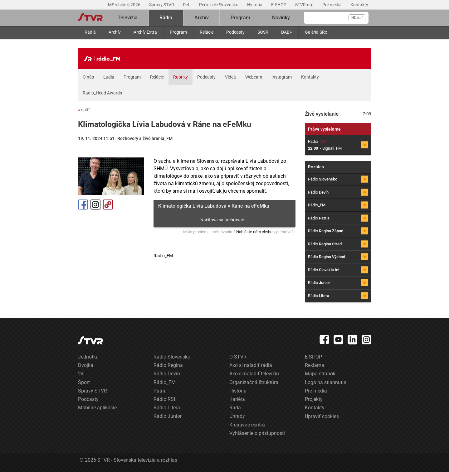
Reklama (314, 365)
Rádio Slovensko (172, 357)
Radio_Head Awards (102, 92)
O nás (88, 77)
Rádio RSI (164, 399)
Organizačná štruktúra (253, 382)
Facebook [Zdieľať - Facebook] (83, 205)
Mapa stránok (320, 374)
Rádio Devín (167, 374)
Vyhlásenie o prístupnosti (257, 433)
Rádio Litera (167, 408)
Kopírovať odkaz (108, 205)
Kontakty (359, 4)
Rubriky (180, 77)
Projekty (314, 399)
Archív (115, 32)
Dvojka (85, 365)
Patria (160, 391)
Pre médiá (332, 4)
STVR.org (305, 4)
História (255, 4)
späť (84, 109)
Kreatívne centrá (247, 425)
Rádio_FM (165, 382)
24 (81, 374)
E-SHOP (279, 4)
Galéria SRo (316, 32)
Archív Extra (145, 32)
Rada (235, 408)
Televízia (128, 18)
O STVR (237, 357)
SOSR (262, 32)
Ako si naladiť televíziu (254, 374)
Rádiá (90, 32)
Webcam (253, 77)
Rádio (165, 18)
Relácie (206, 32)
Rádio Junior (168, 416)
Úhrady (237, 416)
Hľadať (357, 18)
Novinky (281, 18)
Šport (84, 382)
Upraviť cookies (322, 416)
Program (178, 32)
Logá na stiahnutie (325, 382)
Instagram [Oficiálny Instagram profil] (95, 205)
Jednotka (88, 357)
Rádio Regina (168, 365)
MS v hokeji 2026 (124, 4)
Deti (187, 4)
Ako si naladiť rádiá (250, 365)
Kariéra (237, 399)
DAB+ (286, 32)
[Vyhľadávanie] (336, 18)
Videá (230, 77)
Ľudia (108, 77)
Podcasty (235, 32)
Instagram (281, 77)
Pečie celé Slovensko (219, 4)
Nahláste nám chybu (254, 231)
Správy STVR (162, 4)
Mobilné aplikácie (97, 408)
